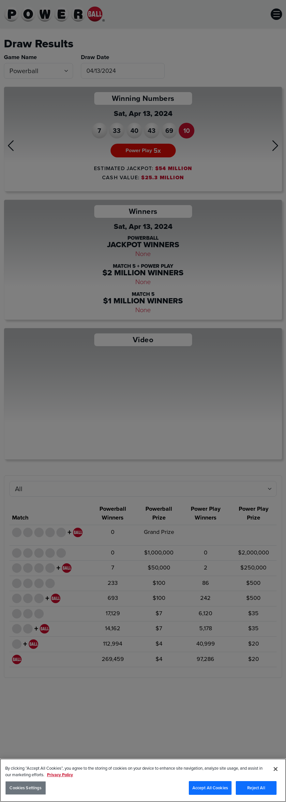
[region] (143, 780)
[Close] (275, 769)
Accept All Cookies (210, 788)
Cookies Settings (25, 788)
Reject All (256, 788)
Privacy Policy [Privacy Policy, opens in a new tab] (60, 775)
